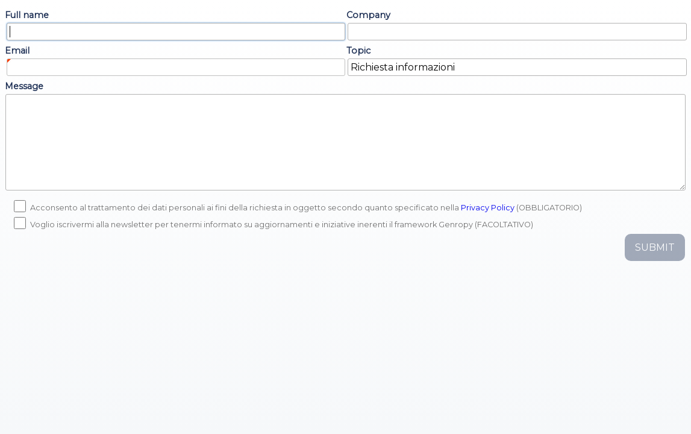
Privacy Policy (487, 207)
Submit (655, 247)
